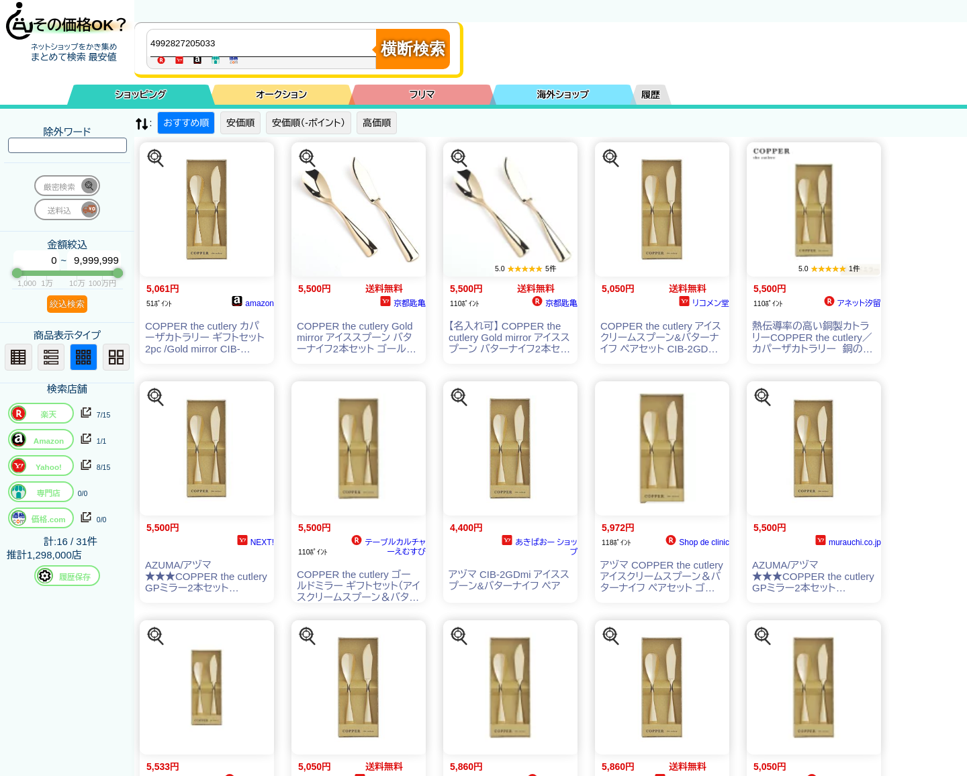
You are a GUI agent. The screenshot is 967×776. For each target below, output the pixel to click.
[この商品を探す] (156, 158)
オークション (281, 94)
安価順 (240, 122)
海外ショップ (563, 94)
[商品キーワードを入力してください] (264, 43)
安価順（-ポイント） (308, 122)
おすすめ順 (186, 122)
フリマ (422, 94)
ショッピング (141, 94)
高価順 (377, 122)
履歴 (650, 94)
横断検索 (413, 49)
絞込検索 (67, 304)
